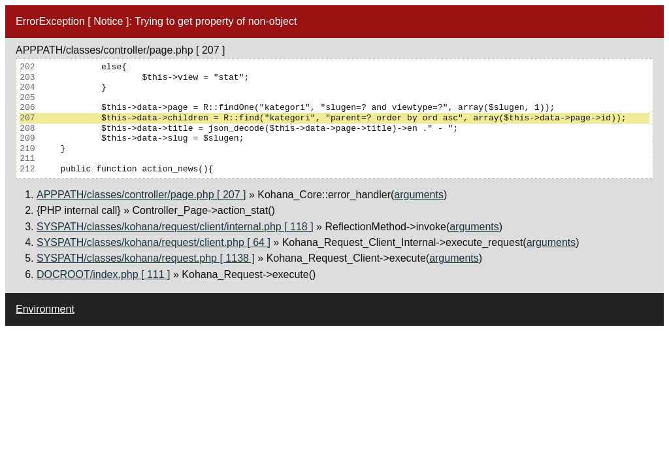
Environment (45, 309)
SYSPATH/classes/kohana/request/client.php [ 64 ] (153, 242)
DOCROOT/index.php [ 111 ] (104, 274)
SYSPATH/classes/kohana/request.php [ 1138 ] (146, 258)
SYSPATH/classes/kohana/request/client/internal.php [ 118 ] (175, 226)
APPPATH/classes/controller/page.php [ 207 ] (141, 194)
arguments (419, 194)
